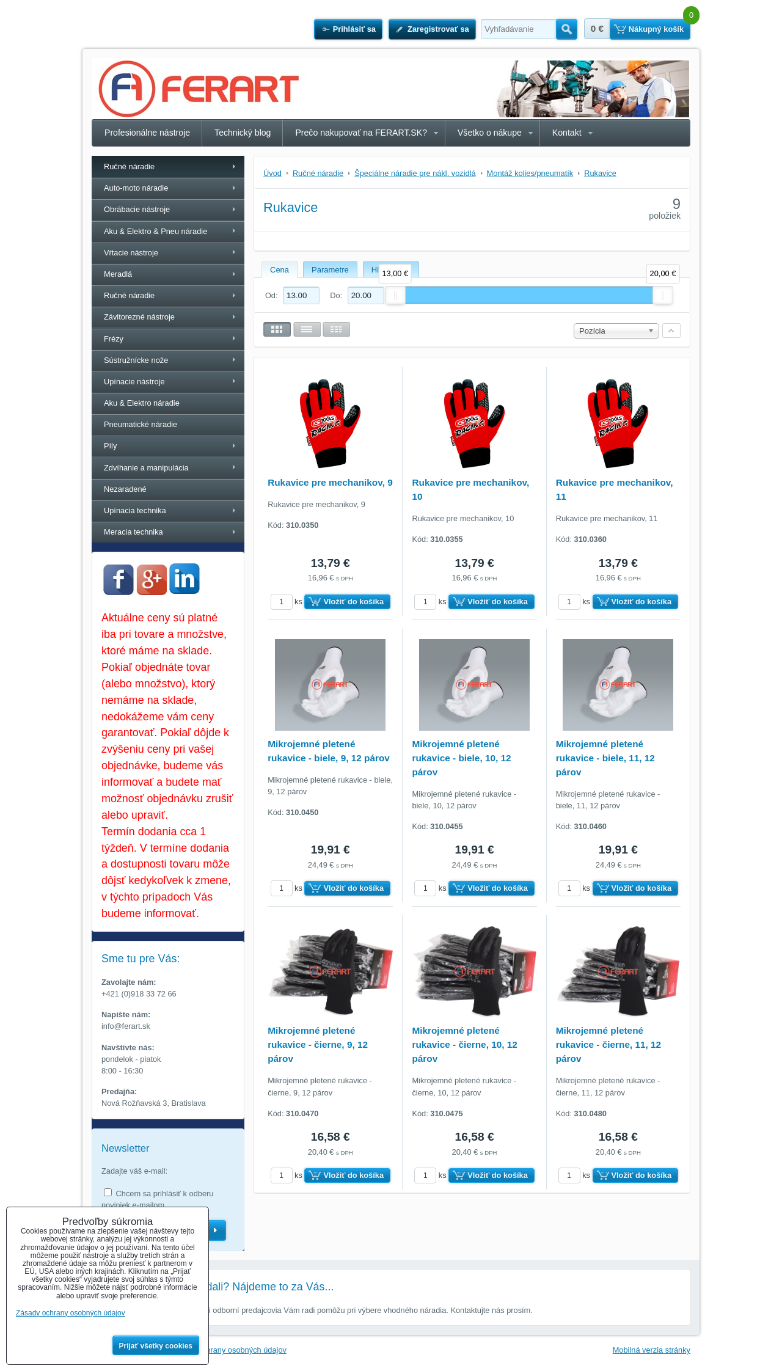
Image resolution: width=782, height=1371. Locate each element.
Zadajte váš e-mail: (134, 1170)
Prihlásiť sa (354, 29)
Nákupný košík (656, 29)
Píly (110, 445)
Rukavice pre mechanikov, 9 (330, 482)
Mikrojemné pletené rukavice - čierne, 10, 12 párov (464, 1044)
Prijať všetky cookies (156, 1346)
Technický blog (242, 132)
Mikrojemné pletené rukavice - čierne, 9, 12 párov (318, 1044)
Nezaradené (125, 489)
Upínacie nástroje (134, 381)
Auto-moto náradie (136, 187)
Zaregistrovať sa (438, 29)
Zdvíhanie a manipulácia (146, 467)
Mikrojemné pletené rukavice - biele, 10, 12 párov (461, 758)
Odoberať (215, 1230)
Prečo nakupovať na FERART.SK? (361, 132)
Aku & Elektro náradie (142, 403)
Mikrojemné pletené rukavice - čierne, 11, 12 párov (608, 1044)
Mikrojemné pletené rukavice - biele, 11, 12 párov (605, 758)
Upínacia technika (135, 510)
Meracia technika (133, 531)
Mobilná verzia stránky (651, 1350)
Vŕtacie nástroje (131, 252)
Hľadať (566, 29)
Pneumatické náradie (140, 424)
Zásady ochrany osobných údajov (228, 1350)
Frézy (113, 338)
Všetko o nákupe (490, 132)
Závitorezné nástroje (139, 316)
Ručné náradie (129, 166)
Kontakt (567, 132)
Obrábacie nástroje (137, 209)
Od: (292, 295)
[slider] (395, 295)
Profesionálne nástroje (147, 132)
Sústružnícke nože (136, 360)
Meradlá (118, 274)
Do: (357, 295)
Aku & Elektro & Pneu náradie (155, 231)
